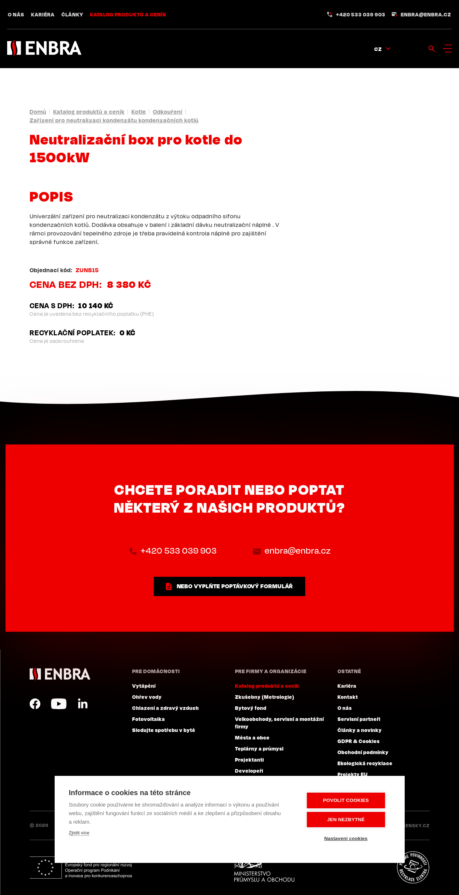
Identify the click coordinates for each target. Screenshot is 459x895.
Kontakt (348, 696)
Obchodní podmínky (363, 752)
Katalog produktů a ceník (128, 14)
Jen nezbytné (347, 819)
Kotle (138, 111)
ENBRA (60, 674)
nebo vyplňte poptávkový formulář (235, 586)
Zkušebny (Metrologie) (264, 696)
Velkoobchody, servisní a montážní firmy (279, 722)
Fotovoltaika (148, 719)
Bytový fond (250, 708)
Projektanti (249, 759)
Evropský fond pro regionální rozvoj (82, 867)
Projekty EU (353, 774)
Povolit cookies (347, 800)
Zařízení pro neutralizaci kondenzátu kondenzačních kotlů (114, 120)
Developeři (249, 770)
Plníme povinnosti (413, 867)
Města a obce (252, 737)
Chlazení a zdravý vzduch (165, 708)
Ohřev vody (147, 696)
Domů (38, 111)
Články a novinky (360, 730)
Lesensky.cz (413, 825)
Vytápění (144, 685)
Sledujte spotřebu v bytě (163, 730)
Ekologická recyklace (365, 763)
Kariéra (43, 14)
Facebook (35, 703)
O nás (16, 14)
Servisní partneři (359, 719)
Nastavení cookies (347, 838)
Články (72, 14)
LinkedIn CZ (82, 703)
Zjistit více (79, 833)
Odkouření (168, 111)
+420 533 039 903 (360, 14)
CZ (378, 49)
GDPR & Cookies (359, 741)
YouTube (58, 703)
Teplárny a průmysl (259, 748)
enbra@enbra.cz (426, 14)
